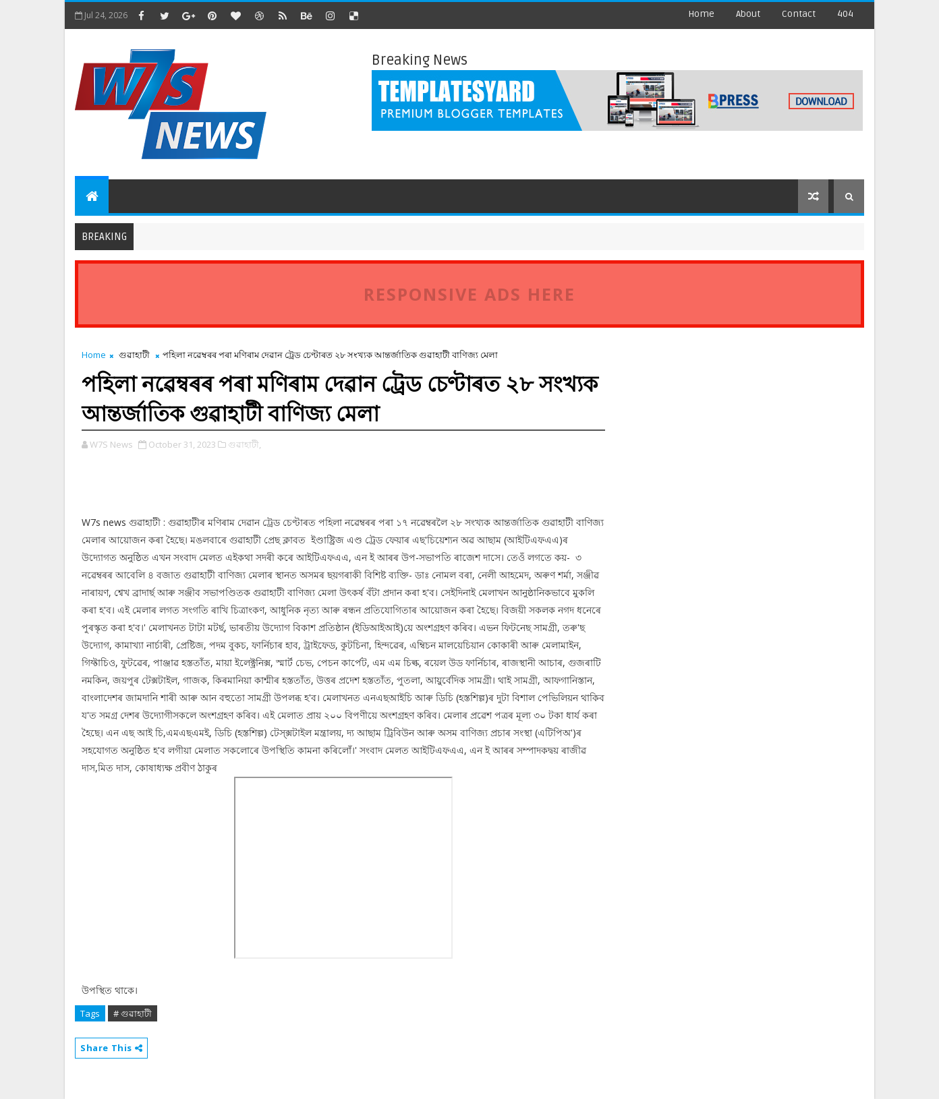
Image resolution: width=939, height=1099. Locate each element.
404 (845, 14)
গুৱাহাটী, (244, 444)
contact (799, 14)
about (748, 14)
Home (701, 14)
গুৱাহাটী (134, 355)
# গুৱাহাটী (132, 1013)
